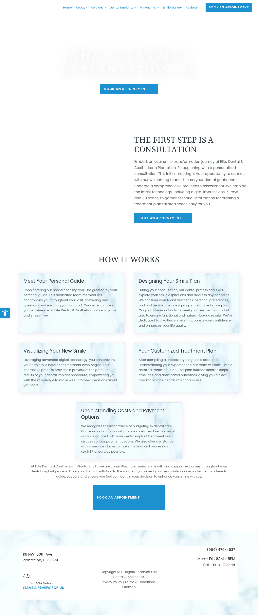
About (82, 7)
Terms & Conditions (140, 582)
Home (67, 7)
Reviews (192, 7)
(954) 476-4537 (221, 549)
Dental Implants (124, 7)
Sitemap (129, 587)
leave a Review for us (43, 587)
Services (99, 7)
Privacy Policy (111, 582)
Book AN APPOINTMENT (229, 7)
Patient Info (149, 7)
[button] (5, 313)
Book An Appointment (129, 89)
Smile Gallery (172, 7)
